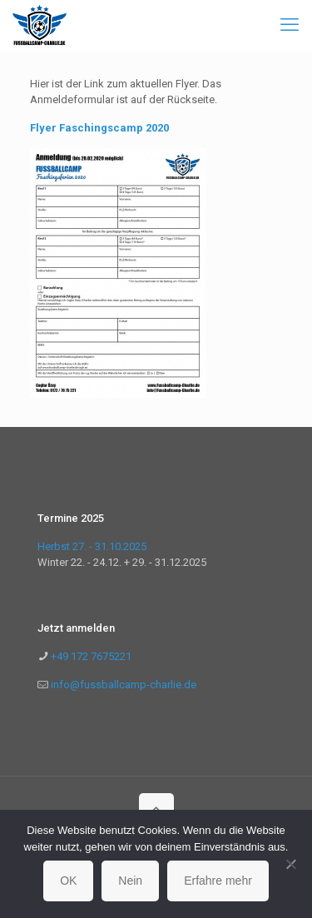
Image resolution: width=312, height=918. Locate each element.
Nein (130, 880)
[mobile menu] (289, 25)
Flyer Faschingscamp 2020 (99, 128)
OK (68, 880)
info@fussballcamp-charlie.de (123, 684)
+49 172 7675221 (89, 656)
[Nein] (291, 864)
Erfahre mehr (218, 880)
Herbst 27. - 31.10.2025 (91, 546)
